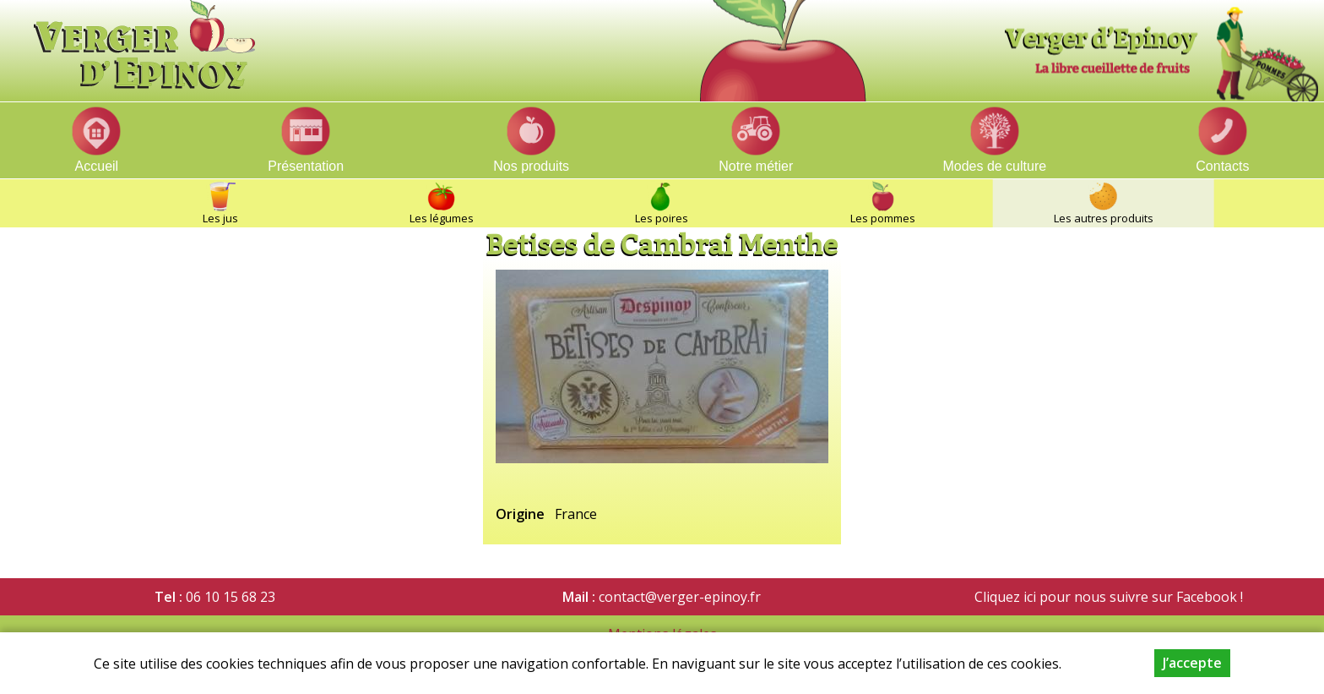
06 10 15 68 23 (230, 596)
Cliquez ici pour (1022, 596)
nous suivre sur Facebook (1154, 596)
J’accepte (1192, 662)
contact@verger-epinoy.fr (680, 596)
